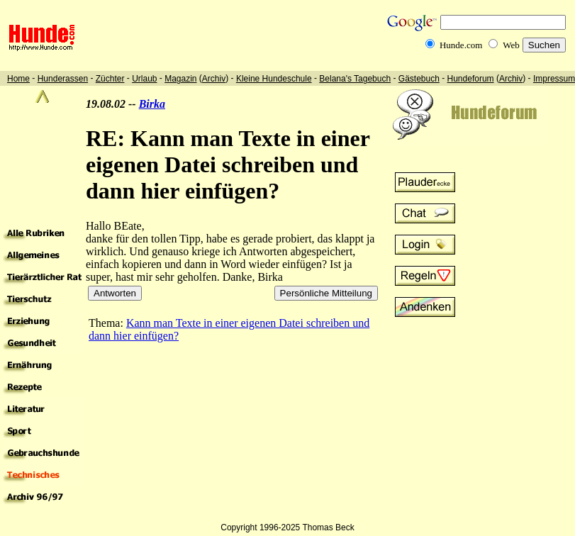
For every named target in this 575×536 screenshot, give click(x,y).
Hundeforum (470, 79)
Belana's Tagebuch (355, 79)
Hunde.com (461, 45)
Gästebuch (419, 79)
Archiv (213, 79)
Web (511, 45)
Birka (152, 104)
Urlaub (144, 79)
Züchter (110, 79)
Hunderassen (63, 79)
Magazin (180, 79)
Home (18, 79)
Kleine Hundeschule (274, 79)
